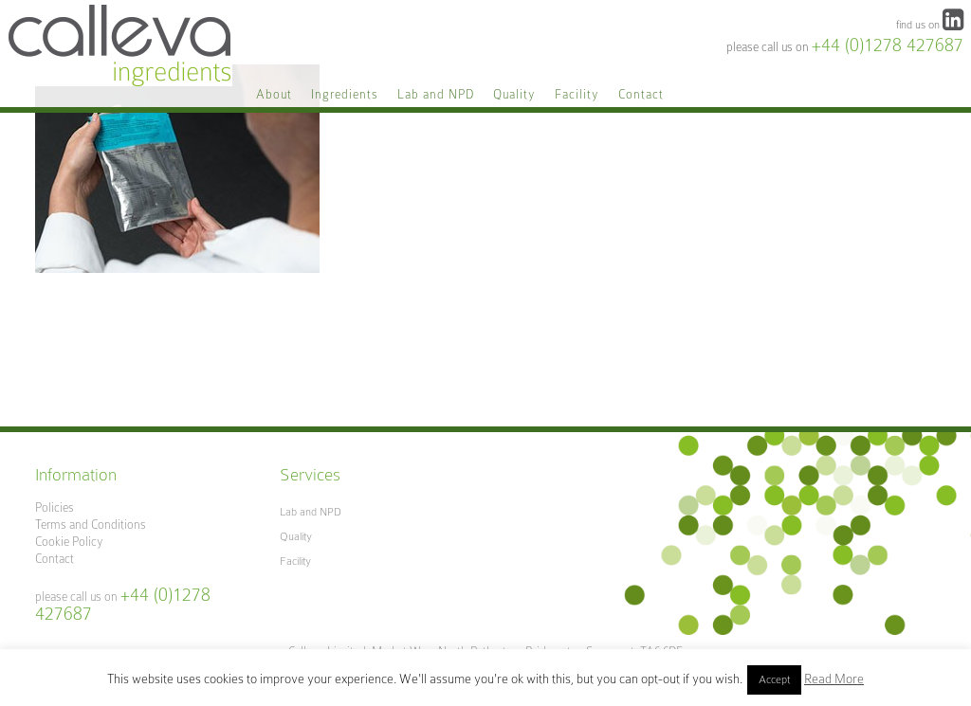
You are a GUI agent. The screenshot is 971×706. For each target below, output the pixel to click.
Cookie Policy (69, 541)
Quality (296, 536)
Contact (54, 559)
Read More (834, 678)
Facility (295, 561)
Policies (54, 507)
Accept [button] (774, 679)
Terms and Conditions (90, 524)
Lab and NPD (310, 511)
